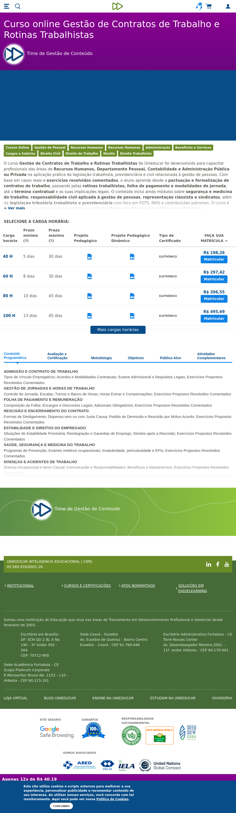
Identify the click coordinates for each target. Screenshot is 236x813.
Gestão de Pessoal (49, 147)
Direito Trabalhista (136, 153)
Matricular (214, 259)
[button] (7, 6)
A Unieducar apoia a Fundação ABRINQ (160, 735)
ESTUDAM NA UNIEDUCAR (172, 698)
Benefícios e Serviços (193, 147)
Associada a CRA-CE (107, 765)
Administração (158, 147)
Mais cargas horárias (118, 329)
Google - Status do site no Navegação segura (57, 732)
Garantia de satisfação (94, 731)
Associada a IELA (127, 765)
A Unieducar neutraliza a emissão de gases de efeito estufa (132, 735)
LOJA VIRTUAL (16, 698)
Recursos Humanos (87, 147)
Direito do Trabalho (82, 153)
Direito (109, 153)
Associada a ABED (79, 765)
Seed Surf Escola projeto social (187, 735)
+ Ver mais (14, 208)
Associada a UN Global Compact (160, 765)
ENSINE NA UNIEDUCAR (113, 698)
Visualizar (89, 257)
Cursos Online (17, 147)
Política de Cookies (112, 799)
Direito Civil (50, 153)
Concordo (61, 805)
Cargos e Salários (20, 153)
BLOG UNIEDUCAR (60, 698)
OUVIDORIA (222, 698)
